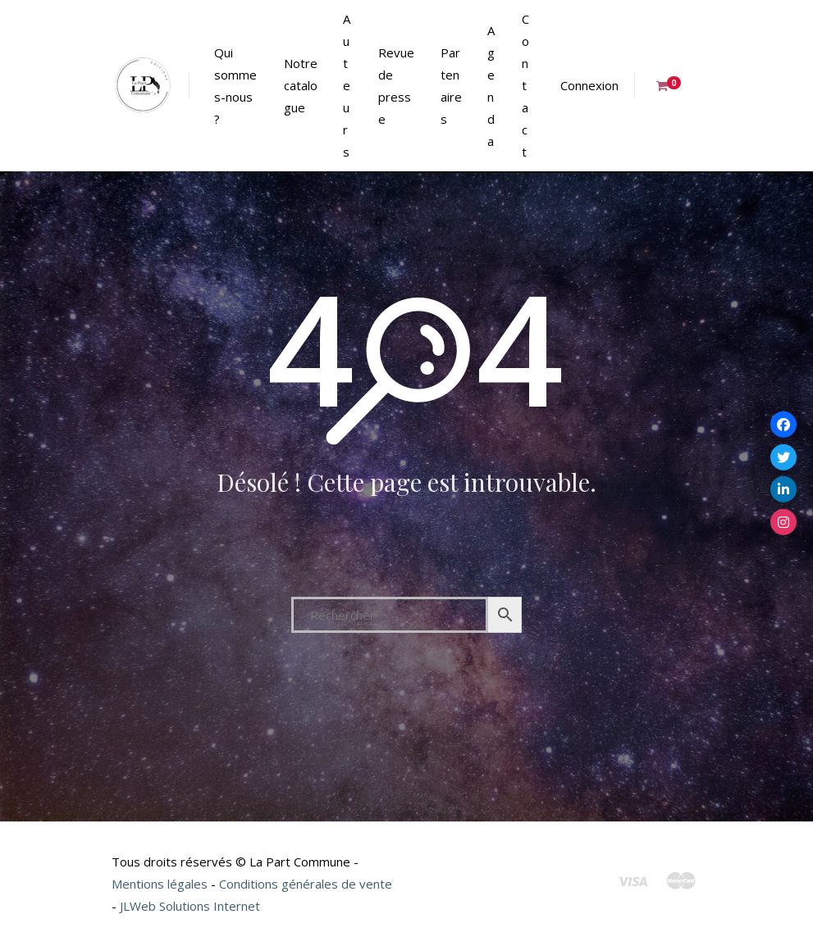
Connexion (589, 85)
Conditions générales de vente (305, 884)
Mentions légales (160, 884)
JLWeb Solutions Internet (190, 906)
